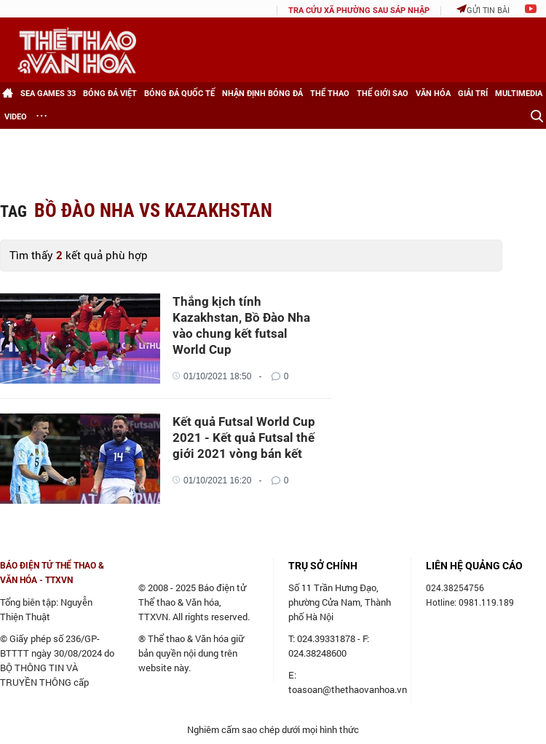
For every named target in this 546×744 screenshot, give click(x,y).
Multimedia (518, 93)
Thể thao (329, 93)
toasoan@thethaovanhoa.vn (347, 689)
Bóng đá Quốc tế (179, 93)
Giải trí (473, 93)
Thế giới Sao (382, 93)
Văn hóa (433, 93)
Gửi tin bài (483, 9)
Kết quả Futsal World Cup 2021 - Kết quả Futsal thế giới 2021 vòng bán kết (244, 437)
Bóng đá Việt (110, 93)
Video (15, 117)
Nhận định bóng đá (262, 93)
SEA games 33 (48, 93)
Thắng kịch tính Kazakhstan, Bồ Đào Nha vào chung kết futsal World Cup (241, 325)
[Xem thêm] (41, 117)
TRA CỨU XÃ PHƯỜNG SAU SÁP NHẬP (359, 10)
